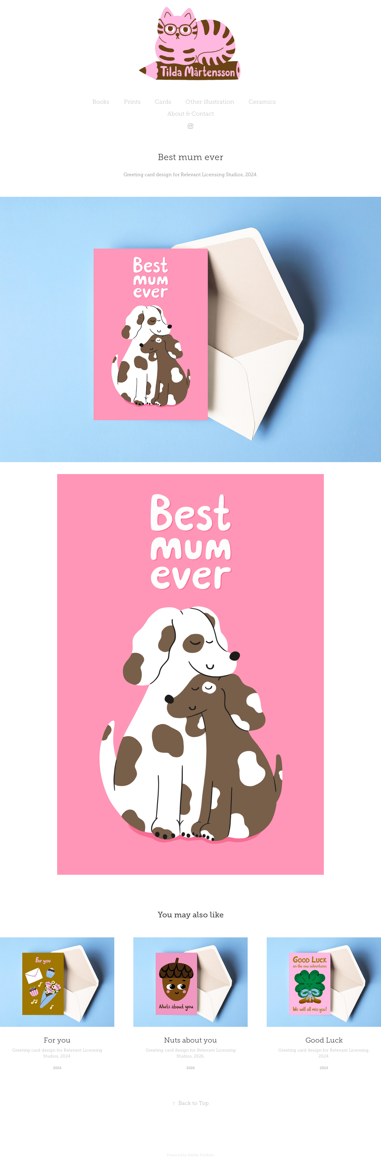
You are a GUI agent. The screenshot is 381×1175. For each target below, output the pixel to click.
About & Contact (190, 113)
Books (100, 101)
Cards (163, 101)
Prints (132, 101)
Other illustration (209, 101)
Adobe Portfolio (201, 1155)
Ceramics (262, 101)
